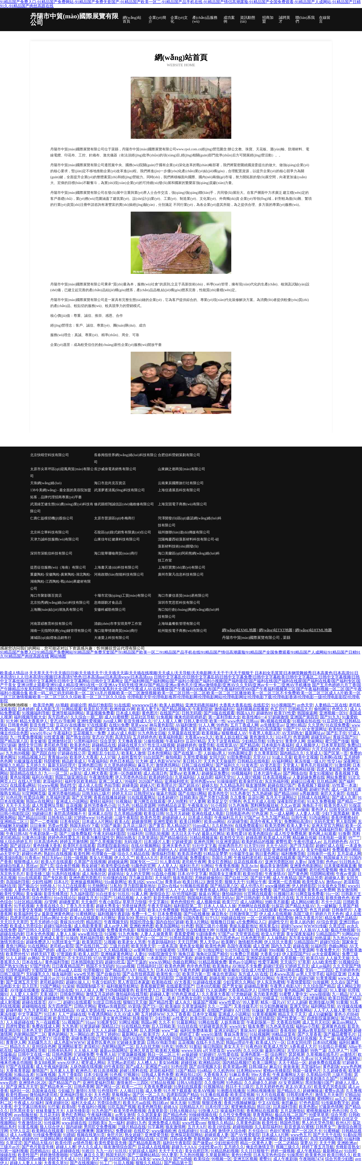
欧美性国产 (28, 1155)
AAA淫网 (53, 1058)
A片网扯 (108, 918)
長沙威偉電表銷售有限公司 (115, 469)
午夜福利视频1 (100, 1115)
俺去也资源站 (224, 974)
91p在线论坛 (65, 898)
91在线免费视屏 (76, 978)
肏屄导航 (227, 829)
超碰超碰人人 (174, 817)
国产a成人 (135, 1066)
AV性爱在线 (228, 1054)
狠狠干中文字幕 (208, 789)
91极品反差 (24, 1074)
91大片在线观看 (270, 1094)
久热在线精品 (62, 1010)
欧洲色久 (84, 1070)
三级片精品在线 (132, 1127)
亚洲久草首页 (141, 1050)
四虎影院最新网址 (323, 1018)
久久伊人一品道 (126, 789)
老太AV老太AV (298, 1086)
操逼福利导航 (232, 1111)
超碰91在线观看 (77, 1002)
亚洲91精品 (296, 725)
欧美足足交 (217, 801)
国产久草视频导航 (106, 841)
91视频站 (124, 801)
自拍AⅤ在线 (259, 849)
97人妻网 (198, 801)
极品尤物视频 (343, 930)
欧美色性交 (218, 793)
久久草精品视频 (128, 813)
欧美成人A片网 (277, 837)
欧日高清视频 (106, 1070)
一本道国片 (157, 958)
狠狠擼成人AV (234, 733)
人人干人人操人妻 (329, 1010)
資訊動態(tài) (247, 19)
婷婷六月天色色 (329, 914)
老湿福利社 (53, 781)
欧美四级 (44, 1098)
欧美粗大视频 (167, 1050)
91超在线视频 (239, 978)
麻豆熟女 (219, 914)
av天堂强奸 (91, 1018)
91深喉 (110, 934)
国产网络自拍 (295, 773)
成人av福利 (321, 966)
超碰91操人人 (78, 982)
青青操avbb (58, 757)
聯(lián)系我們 (305, 19)
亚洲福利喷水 (176, 781)
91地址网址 (213, 950)
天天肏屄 (89, 902)
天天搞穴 (288, 962)
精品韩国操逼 (175, 1119)
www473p (154, 882)
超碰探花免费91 (215, 773)
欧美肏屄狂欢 (251, 781)
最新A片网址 (29, 829)
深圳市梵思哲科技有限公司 (179, 602)
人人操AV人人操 (314, 930)
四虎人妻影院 (328, 769)
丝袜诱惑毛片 (230, 845)
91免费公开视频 (244, 954)
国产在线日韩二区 (91, 946)
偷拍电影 (173, 757)
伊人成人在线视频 (275, 914)
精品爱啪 (285, 918)
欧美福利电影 (171, 737)
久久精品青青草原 (249, 1038)
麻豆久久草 (94, 1155)
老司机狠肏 (241, 769)
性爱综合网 (34, 797)
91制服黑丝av (215, 998)
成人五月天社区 (316, 1022)
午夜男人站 (106, 1054)
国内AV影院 (133, 1038)
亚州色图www (202, 781)
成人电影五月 (48, 709)
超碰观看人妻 (216, 1135)
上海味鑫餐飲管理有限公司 (179, 624)
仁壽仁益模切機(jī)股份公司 (51, 518)
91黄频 (342, 1002)
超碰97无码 (273, 966)
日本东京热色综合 (269, 1155)
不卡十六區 (331, 902)
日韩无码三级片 (96, 793)
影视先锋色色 (338, 898)
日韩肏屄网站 (72, 994)
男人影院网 (346, 821)
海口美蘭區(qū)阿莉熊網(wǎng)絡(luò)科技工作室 (189, 556)
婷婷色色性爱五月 (64, 837)
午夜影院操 (202, 709)
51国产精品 (185, 1070)
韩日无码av (52, 857)
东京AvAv (249, 866)
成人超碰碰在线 (66, 1151)
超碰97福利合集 (58, 926)
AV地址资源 (252, 1098)
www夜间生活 (90, 934)
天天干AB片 (277, 845)
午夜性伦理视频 (107, 769)
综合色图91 (42, 898)
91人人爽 (207, 725)
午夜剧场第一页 (43, 833)
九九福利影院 (82, 894)
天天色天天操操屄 (219, 761)
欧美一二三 (132, 1086)
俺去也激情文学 (260, 1147)
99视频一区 (221, 1159)
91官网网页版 (34, 793)
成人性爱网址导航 (48, 805)
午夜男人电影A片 (264, 733)
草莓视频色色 (123, 1119)
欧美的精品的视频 (258, 841)
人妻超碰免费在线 (308, 777)
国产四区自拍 (44, 753)
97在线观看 (97, 725)
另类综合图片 (109, 1102)
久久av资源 (290, 805)
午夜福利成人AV (14, 1018)
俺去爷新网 (349, 870)
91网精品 (348, 1078)
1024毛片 (283, 737)
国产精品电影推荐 (144, 1143)
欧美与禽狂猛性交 (98, 837)
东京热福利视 (277, 781)
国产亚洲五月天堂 (22, 982)
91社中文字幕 (204, 845)
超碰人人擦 (66, 1147)
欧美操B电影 (11, 857)
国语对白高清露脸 (265, 729)
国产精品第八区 (14, 741)
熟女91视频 (46, 749)
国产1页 (47, 866)
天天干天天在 (171, 1151)
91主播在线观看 (214, 1094)
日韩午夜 (299, 817)
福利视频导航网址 (122, 986)
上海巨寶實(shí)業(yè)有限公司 (181, 567)
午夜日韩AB (16, 833)
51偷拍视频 (154, 741)
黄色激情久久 (261, 737)
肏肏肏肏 (291, 1066)
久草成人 (314, 753)
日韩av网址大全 (54, 918)
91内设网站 (319, 817)
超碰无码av (321, 737)
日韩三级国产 (12, 974)
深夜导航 (316, 862)
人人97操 (108, 757)
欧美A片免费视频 (163, 910)
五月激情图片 (53, 958)
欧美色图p (308, 1107)
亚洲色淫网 (204, 841)
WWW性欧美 (141, 998)
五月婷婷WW (152, 1014)
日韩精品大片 (300, 709)
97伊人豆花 (20, 1131)
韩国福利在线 (199, 898)
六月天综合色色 (326, 749)
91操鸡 (72, 938)
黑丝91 (141, 918)
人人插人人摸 (86, 1050)
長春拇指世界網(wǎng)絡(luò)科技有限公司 (125, 458)
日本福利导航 (285, 1107)
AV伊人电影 (152, 749)
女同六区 (217, 757)
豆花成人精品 (232, 958)
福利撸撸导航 (293, 853)
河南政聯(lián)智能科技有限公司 (119, 574)
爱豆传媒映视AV (293, 1139)
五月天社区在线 (310, 898)
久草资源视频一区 (195, 1078)
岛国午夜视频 (239, 946)
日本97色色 (10, 1139)
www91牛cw (40, 733)
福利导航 (246, 930)
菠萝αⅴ (175, 773)
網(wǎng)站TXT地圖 (275, 630)
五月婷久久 (36, 765)
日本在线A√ (32, 962)
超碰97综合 (330, 942)
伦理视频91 (93, 970)
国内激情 (52, 1119)
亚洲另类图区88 (279, 862)
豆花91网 (256, 797)
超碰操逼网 (118, 862)
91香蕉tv (32, 857)
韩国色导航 (290, 1123)
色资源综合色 (287, 1058)
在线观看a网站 (23, 785)
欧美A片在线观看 (56, 862)
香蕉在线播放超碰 (110, 797)
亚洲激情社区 (60, 741)
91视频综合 (349, 962)
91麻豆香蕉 (239, 1074)
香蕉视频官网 (152, 986)
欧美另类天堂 (143, 946)
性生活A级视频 (161, 745)
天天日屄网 (187, 942)
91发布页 (250, 765)
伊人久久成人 (90, 1147)
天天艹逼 (327, 1038)
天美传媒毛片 (246, 1006)
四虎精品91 (40, 1151)
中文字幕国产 (30, 1014)
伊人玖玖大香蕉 (278, 942)
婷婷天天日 (122, 793)
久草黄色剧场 (248, 1123)
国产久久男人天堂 (55, 729)
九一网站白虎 (82, 1034)
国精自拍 (100, 978)
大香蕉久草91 (56, 1163)
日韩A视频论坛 (183, 1111)
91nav (90, 1022)
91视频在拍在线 (306, 721)
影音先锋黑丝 (56, 894)
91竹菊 (54, 1107)
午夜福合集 (24, 749)
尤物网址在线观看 (254, 906)
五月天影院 (175, 749)
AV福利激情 (186, 725)
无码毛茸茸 (324, 821)
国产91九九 (330, 717)
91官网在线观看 (258, 894)
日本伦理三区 (217, 1107)
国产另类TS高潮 (213, 797)
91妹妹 (258, 1010)
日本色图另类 (253, 938)
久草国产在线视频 (90, 862)
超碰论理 (78, 705)
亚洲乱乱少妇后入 (103, 753)
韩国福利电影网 (59, 1078)
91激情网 (343, 765)
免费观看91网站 (346, 849)
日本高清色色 (46, 841)
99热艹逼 (318, 1050)
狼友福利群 (62, 974)
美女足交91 (27, 729)
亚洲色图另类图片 (85, 878)
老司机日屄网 (34, 870)
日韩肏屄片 (342, 910)
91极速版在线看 (28, 761)
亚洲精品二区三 (14, 821)
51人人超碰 (16, 958)
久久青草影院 (266, 753)
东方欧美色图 (265, 994)
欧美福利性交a (27, 914)
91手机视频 (24, 906)
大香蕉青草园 (18, 1070)
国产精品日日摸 (32, 817)
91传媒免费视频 (47, 1135)
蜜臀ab (81, 1098)
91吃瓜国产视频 (122, 1107)
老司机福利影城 (174, 857)
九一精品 (340, 994)
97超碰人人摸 (143, 849)
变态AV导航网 (62, 721)
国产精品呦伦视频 (289, 890)
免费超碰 (124, 1131)
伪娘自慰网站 (184, 962)
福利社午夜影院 (177, 1143)
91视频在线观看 (194, 886)
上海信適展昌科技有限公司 (179, 490)
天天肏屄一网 (154, 789)
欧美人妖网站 (171, 705)
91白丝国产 (153, 757)
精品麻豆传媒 (304, 837)
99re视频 (276, 950)
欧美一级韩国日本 (185, 809)
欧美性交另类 (272, 749)
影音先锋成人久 (138, 721)
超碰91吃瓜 (115, 962)
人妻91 (140, 954)
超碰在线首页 (34, 1002)
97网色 (235, 801)
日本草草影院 (333, 745)
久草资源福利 (194, 1006)
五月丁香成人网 (244, 725)
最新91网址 (275, 1050)
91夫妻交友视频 (28, 910)
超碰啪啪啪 (243, 1127)
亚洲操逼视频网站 (86, 882)
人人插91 (169, 1034)
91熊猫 (194, 1102)
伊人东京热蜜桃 (271, 982)
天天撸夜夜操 (130, 741)
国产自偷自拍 (108, 974)
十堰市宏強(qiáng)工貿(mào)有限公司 (122, 595)
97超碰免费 (84, 1054)
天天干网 (327, 1143)
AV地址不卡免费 (246, 966)
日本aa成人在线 (67, 970)
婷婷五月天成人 (62, 1159)
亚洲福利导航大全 (76, 1094)
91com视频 (125, 966)
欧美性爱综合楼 (115, 866)
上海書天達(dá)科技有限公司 (116, 567)
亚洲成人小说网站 (72, 801)
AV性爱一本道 (344, 785)
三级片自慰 (119, 946)
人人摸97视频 (249, 777)
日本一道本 (165, 998)
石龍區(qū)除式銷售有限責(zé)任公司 (122, 532)
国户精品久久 (289, 1090)
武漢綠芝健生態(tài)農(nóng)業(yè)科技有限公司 (61, 507)
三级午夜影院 (126, 817)
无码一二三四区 (319, 970)
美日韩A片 (192, 761)
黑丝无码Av (223, 898)
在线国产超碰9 (220, 1010)
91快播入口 (208, 1111)
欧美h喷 (69, 1107)
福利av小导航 (308, 1026)
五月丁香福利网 (120, 809)
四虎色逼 (52, 1030)
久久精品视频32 (118, 950)
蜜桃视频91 (111, 1038)
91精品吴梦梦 (215, 853)
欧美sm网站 (214, 821)
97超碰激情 (278, 717)
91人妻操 (338, 990)
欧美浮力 (151, 1034)
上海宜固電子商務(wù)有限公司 (182, 504)
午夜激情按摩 (101, 777)
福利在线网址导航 (30, 1050)
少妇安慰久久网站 (239, 982)
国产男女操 (232, 986)
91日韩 (84, 1159)
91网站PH (350, 934)
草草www (139, 725)
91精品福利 (273, 829)
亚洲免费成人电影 (164, 1123)
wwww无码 (191, 1050)
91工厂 (106, 1163)
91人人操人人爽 (89, 990)
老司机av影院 (62, 946)
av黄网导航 (143, 950)
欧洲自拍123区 (188, 1074)
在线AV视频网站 (145, 845)
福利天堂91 (225, 777)
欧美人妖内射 (302, 922)
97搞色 (76, 1155)
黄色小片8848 (346, 1014)
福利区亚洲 (336, 974)
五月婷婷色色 (145, 737)
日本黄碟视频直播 (340, 866)
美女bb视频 (169, 1062)
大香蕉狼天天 (215, 1074)
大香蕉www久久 (199, 737)
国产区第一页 (336, 753)
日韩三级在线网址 (198, 765)
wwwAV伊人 (68, 1062)
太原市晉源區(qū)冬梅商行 (114, 518)
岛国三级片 (303, 914)
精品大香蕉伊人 (34, 721)
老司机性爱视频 (323, 870)
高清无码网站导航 (326, 1139)
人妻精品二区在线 (331, 705)
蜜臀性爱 (284, 841)
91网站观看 (72, 709)
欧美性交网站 (12, 894)
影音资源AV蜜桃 (299, 1127)
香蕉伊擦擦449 (344, 817)
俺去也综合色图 (14, 733)
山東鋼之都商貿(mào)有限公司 (181, 469)
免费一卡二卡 (143, 914)
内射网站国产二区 (30, 1034)
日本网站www (248, 1070)
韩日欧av (160, 1102)
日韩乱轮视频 (157, 833)
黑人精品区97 (179, 825)
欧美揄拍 (231, 970)
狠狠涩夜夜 (212, 1102)
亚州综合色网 (44, 1046)
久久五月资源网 (300, 950)
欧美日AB (315, 958)
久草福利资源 (58, 797)
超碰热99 (264, 713)
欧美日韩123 (194, 882)
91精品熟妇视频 (225, 1151)
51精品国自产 (328, 934)
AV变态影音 (270, 765)
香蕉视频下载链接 (313, 785)
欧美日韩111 (201, 1018)
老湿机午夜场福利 (112, 998)
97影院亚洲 (42, 970)
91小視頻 (219, 805)
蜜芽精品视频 (26, 978)
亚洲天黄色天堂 (176, 845)
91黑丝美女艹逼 (66, 942)
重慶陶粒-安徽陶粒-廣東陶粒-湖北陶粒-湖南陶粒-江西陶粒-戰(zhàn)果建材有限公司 (60, 581)
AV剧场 (134, 1006)
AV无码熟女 (292, 733)
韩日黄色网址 (267, 853)
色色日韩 (44, 809)
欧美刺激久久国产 (322, 1078)
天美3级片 (49, 994)
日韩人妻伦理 (196, 721)
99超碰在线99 (233, 918)
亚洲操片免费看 (176, 990)
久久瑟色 (316, 725)
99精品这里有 (284, 1034)
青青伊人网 (295, 741)
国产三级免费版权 (75, 833)
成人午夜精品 (285, 878)
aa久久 (340, 1098)
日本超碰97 (167, 797)
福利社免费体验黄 (196, 1030)
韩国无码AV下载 (84, 825)
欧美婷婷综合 (161, 777)
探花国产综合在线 (57, 990)
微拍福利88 (232, 894)
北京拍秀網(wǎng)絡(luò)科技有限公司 (60, 602)
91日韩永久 (349, 862)
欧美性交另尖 (232, 837)
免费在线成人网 (46, 1026)
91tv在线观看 (29, 878)
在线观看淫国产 (180, 986)
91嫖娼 (69, 1135)
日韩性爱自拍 (270, 990)
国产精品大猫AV (300, 906)
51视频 (110, 942)
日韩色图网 (62, 1054)
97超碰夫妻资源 (131, 1042)
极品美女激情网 (274, 866)
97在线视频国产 (94, 890)
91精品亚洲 (41, 1018)
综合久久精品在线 (133, 853)
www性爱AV (230, 1002)
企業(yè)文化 (179, 19)
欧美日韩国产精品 (344, 998)
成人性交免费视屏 (290, 833)
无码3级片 (133, 841)
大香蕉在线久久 (50, 906)
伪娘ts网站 (338, 946)
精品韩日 (94, 922)
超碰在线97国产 (281, 785)
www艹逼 (169, 1030)
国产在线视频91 (84, 1163)
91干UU (212, 918)
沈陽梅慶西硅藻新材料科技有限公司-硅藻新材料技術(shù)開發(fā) (188, 542)
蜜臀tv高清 (334, 1090)
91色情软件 (108, 1090)
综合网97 (278, 1054)
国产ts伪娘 (182, 1159)
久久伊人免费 (174, 829)
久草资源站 (148, 837)
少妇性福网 (42, 882)
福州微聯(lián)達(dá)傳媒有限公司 (184, 532)
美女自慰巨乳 (197, 1151)
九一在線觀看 (48, 1022)
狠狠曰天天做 (135, 1002)
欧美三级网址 (264, 1062)
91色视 (116, 1074)
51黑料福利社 (86, 741)
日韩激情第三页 (243, 914)
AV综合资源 (326, 922)
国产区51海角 (309, 857)
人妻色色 (22, 890)
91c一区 (332, 894)
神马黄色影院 (161, 725)
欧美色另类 (150, 817)
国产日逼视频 (117, 849)
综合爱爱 (61, 1038)
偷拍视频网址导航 (113, 1078)
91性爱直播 (54, 737)
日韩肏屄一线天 (321, 853)
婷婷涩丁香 (189, 1034)
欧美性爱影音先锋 (111, 1143)
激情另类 (214, 882)
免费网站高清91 (298, 821)
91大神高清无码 (328, 1058)
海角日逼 (186, 954)
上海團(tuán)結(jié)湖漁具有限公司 (56, 609)
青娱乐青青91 (236, 1034)
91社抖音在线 (237, 950)
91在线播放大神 (200, 930)
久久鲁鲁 (238, 797)
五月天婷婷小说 (44, 922)
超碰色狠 (14, 1010)
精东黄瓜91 (269, 926)
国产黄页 (157, 825)
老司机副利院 (52, 982)
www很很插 (319, 994)
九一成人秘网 (281, 813)
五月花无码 (49, 1115)
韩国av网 (149, 1022)
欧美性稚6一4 (254, 717)
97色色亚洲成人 (185, 994)
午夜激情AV (275, 874)
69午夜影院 (114, 1066)
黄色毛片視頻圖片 (316, 765)
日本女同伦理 (299, 1042)
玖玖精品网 (327, 781)
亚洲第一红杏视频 (284, 882)
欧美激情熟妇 (149, 1119)
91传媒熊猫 (275, 1098)
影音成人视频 (180, 789)
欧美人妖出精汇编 (231, 737)
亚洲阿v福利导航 (125, 749)
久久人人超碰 (104, 1030)
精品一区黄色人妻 (256, 1143)
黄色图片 (150, 713)
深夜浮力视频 (176, 870)
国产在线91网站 (192, 793)
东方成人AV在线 (253, 974)
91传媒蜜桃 (165, 950)
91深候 (68, 986)
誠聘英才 (284, 19)
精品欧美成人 (74, 761)
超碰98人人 (167, 849)
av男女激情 (125, 1115)
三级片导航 (342, 1074)
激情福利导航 (163, 853)
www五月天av (119, 1010)
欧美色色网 (175, 966)
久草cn (307, 1058)
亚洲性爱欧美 (165, 821)
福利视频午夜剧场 (114, 914)
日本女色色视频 (40, 934)
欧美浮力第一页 (196, 974)
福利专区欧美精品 (81, 781)
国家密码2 (105, 1131)
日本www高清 (281, 974)
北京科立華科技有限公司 (49, 532)
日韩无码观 (192, 713)
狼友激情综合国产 (120, 1147)
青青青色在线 (191, 769)
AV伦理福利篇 (184, 894)
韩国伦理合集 (142, 922)
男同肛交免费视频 (100, 1127)
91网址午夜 (256, 882)
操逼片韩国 (166, 793)
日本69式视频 (208, 986)
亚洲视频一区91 (333, 713)
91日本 (50, 1014)
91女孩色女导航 (332, 886)
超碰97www (291, 926)
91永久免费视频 (321, 801)
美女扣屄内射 (297, 829)
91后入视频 (124, 1163)
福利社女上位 (165, 769)
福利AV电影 (42, 777)
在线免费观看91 (249, 825)
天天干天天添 (18, 805)
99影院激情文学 (162, 954)
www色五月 (301, 1135)
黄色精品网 (294, 990)
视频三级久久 (288, 1147)
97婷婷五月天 (297, 966)
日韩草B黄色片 (299, 1094)
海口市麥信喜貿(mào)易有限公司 (183, 595)
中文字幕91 (159, 902)
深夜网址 (351, 761)
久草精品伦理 (318, 1074)
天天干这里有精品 (223, 741)
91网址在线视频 (110, 910)
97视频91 (131, 1074)
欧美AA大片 (147, 857)
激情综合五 (159, 894)
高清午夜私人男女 (266, 821)
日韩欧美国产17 (187, 1058)
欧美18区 (136, 882)
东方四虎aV (58, 717)
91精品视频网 (340, 1030)
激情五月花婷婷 (100, 994)
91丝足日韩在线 (107, 1002)
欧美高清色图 (189, 853)
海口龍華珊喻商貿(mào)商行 (116, 553)
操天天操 (178, 1102)
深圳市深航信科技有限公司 (51, 553)
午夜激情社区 (30, 1123)
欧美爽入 (192, 773)
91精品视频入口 (32, 757)
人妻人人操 (66, 934)
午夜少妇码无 (104, 982)
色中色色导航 (199, 966)
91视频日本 (284, 894)
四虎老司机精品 (24, 918)
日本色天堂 (32, 1030)
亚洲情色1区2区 (33, 1082)
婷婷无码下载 (43, 954)
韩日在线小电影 (137, 769)
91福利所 (135, 833)
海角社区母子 (143, 1078)
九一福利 (116, 1123)
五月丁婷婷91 (108, 1034)
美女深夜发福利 (300, 934)
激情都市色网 (250, 942)
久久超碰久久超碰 (260, 1082)
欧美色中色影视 (293, 789)
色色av (332, 862)
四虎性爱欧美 (18, 1026)
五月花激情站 (292, 1111)
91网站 (207, 866)
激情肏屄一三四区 (132, 1082)
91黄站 (195, 1046)
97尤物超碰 (242, 994)
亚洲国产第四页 (304, 717)
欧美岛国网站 (167, 926)
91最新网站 (186, 1022)
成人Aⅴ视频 (20, 1135)
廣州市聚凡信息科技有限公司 (181, 574)
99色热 (222, 725)
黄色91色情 (241, 1155)
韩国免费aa (219, 849)
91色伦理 (14, 797)
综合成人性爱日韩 (257, 970)
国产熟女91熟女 (14, 966)
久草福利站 (185, 777)
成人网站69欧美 (305, 902)
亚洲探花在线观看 (262, 958)
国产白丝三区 (236, 878)
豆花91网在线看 (267, 769)
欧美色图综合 (260, 833)
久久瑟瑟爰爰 (149, 1115)
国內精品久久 (292, 753)
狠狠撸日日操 (222, 922)
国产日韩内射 (248, 898)
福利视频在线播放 (252, 709)
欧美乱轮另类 (96, 709)
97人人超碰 (297, 1002)
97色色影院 (309, 1102)
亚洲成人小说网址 (234, 1014)
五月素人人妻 (62, 1070)
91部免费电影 (239, 757)
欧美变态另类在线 (330, 1086)
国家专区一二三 (144, 862)
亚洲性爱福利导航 (98, 1082)
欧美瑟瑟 (141, 1010)
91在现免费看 (338, 725)
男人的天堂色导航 (318, 1123)
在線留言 (324, 19)
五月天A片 (197, 1127)
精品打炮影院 (100, 705)
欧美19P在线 (219, 1127)
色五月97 (278, 709)
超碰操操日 (268, 1030)
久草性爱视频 (195, 757)
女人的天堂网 (138, 874)
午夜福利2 (62, 733)
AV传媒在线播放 (24, 990)
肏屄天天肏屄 (332, 793)
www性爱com (194, 1123)
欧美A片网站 (197, 922)
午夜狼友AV (198, 805)
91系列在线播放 (66, 874)
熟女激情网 (347, 890)
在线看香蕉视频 (122, 870)
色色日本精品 (122, 761)
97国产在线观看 (20, 1066)
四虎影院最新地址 (113, 845)
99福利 (131, 781)
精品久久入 (20, 1046)
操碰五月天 (88, 898)
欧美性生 (270, 1123)
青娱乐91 (248, 1030)
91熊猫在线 (291, 998)
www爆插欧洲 (277, 886)
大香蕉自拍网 (288, 1022)
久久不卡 (167, 1022)
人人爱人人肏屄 (24, 994)
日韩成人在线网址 (314, 797)
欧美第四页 (92, 942)
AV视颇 (61, 705)
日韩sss (252, 721)
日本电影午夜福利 (277, 745)
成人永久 (183, 1002)
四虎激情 (238, 890)
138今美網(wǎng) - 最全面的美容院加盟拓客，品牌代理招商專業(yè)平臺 (60, 493)
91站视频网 (260, 1034)
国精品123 (111, 1026)
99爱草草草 (319, 1115)
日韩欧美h (188, 797)
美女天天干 (234, 1046)
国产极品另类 (310, 878)
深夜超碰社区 (57, 1102)
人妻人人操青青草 (156, 934)
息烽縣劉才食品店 (108, 602)
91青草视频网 (264, 1014)
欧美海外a (204, 938)
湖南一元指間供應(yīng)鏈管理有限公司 (61, 631)
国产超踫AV (189, 785)
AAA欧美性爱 (324, 962)
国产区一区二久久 (148, 1094)
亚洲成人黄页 (52, 938)
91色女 (167, 1046)
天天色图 (102, 1094)
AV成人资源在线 (90, 1010)
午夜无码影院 (161, 978)
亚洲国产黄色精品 (74, 749)
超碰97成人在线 (329, 845)
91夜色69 (254, 1046)
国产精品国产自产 (65, 1082)
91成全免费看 (259, 890)
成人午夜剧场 (285, 1159)
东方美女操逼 (301, 938)
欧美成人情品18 (14, 673)
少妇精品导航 (253, 741)
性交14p (334, 761)
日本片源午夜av (267, 773)
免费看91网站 (223, 1119)
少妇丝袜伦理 (226, 1143)
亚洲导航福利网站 (68, 713)
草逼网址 (352, 1058)
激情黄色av (94, 849)
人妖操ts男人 (214, 753)
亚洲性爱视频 (89, 721)
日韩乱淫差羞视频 (151, 809)
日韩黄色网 (18, 725)
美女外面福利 (318, 849)
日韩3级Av (258, 1066)
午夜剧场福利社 (162, 942)
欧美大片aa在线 (137, 1102)
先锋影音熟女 (348, 1147)
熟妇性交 (68, 785)
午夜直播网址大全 (288, 1074)
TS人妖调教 (215, 990)
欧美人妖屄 (88, 954)
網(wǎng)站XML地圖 (239, 630)
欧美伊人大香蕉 (84, 757)
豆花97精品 (196, 741)
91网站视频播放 (261, 1090)
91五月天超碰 (178, 813)
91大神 (12, 721)
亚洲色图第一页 (254, 1054)
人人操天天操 (338, 958)
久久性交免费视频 (235, 1115)
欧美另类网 (275, 825)
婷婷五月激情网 (74, 841)
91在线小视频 (164, 874)
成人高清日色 (155, 773)
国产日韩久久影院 (34, 930)
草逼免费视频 (270, 1119)
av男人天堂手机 (310, 974)
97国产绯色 (40, 966)
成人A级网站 (251, 902)
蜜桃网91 (325, 1098)
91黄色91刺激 (34, 837)
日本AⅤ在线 (167, 970)
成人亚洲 (261, 946)
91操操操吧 (227, 781)
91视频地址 (214, 1086)
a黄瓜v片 (64, 950)
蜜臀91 (265, 1159)
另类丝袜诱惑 (134, 906)
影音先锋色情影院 (169, 898)
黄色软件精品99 (244, 809)
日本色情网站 (159, 753)
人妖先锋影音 (232, 1022)
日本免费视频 (169, 914)
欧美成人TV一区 (270, 1042)
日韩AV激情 (173, 930)
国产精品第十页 (178, 1163)
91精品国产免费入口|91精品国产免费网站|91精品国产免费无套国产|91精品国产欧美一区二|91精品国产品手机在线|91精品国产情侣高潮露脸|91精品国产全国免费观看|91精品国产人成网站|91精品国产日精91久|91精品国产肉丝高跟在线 (180, 654)
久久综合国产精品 (319, 986)
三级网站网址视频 (56, 1139)
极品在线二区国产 (291, 1115)
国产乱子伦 (336, 733)
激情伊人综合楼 (232, 1131)
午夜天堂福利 (160, 906)
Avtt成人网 (112, 721)
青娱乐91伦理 (72, 922)
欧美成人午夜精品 (80, 1058)
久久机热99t (222, 825)
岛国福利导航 (18, 882)
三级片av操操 (297, 809)
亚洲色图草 (50, 849)
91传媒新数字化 (335, 1102)
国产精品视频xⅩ (176, 709)
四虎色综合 (247, 1119)
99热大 (181, 1046)
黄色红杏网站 (73, 1115)
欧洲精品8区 (210, 1062)
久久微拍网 (214, 1082)
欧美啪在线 (162, 982)
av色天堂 (305, 705)
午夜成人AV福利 (28, 1102)
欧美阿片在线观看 (79, 845)
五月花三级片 (135, 825)
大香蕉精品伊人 (242, 990)
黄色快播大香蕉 (47, 845)
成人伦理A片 (251, 886)
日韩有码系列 (60, 1050)
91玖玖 (124, 894)
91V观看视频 (93, 930)
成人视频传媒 (208, 902)
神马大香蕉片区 (309, 918)
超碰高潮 (254, 837)
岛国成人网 (128, 1030)
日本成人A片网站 (97, 821)
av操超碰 (189, 1054)
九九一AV (104, 1151)
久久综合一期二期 (86, 717)
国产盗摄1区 (317, 990)
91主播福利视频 (301, 1098)
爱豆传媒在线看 (130, 958)
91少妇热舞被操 (274, 1006)
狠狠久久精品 (12, 765)
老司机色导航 (56, 745)
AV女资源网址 (314, 729)
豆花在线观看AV (248, 862)
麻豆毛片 (146, 765)
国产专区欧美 (55, 878)
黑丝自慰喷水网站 (34, 769)
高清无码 (123, 737)
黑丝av (32, 866)
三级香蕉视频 (30, 998)
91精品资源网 (143, 805)
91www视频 (48, 785)
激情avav (334, 882)
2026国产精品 (151, 781)
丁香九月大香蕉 (80, 906)
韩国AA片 (245, 713)
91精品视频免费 (213, 962)
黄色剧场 (331, 1066)
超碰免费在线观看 (324, 1062)
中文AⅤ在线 (269, 1102)
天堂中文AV (80, 769)
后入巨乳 (30, 986)
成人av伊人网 (116, 926)
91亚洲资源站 (228, 841)
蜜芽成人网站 (93, 1062)
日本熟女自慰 (189, 998)
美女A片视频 (100, 857)
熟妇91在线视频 (58, 853)
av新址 (76, 773)
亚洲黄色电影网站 (306, 866)
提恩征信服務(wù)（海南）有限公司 (58, 567)
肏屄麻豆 (289, 1102)
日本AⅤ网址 (223, 870)
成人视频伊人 (307, 745)
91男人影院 (136, 910)
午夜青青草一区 (80, 998)
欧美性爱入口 (148, 990)
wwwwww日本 (144, 705)
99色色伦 (8, 789)
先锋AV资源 (113, 829)
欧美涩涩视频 (242, 1094)
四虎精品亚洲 (226, 1018)
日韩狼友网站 (268, 930)
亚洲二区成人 (111, 781)
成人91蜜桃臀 (116, 717)
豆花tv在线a (167, 886)
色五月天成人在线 (259, 801)
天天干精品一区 (292, 1062)
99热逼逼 (323, 938)
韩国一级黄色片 (307, 1070)
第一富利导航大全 (224, 717)
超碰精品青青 (256, 986)
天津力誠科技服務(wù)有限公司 (54, 539)
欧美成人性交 (275, 1046)
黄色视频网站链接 (299, 769)
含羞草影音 (158, 1111)
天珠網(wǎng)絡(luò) (46, 483)
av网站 (33, 958)
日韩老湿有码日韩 (126, 890)
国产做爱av (202, 1143)
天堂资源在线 (247, 934)
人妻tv (300, 862)
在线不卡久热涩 (210, 1042)
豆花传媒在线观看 (279, 857)
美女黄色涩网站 (117, 1018)
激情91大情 (86, 1090)
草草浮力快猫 (134, 902)
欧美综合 (202, 1159)
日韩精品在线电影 (253, 761)
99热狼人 (134, 829)
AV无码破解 (296, 870)
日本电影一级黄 (332, 837)
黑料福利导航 (92, 938)
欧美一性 (217, 721)
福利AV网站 (263, 978)
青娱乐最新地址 (243, 926)
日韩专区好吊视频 (345, 809)
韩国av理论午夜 (240, 1042)
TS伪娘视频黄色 (119, 990)
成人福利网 (268, 1078)
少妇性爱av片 (210, 1147)
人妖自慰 (205, 777)
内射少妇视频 (292, 1078)
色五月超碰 (319, 910)
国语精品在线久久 (26, 773)
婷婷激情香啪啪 (54, 1155)
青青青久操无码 (76, 1030)
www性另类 (84, 974)
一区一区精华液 (261, 918)
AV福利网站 (282, 761)
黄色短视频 (20, 777)
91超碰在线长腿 (207, 982)
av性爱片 (180, 1018)
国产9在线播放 (197, 914)
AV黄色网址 (32, 1058)
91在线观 (122, 705)
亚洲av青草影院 (312, 1030)
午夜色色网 (189, 970)
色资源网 (301, 737)
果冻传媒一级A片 (310, 761)
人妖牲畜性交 (129, 757)
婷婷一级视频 (282, 1151)
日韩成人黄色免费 (157, 1074)
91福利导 (319, 946)
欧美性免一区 (168, 974)
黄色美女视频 (191, 946)
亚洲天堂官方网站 (327, 825)
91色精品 (234, 1082)
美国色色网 (10, 938)
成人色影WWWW (164, 761)
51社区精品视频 (28, 902)
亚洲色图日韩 (90, 765)
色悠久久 (340, 709)
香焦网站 (304, 1010)
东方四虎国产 (60, 1006)
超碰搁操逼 (313, 1090)
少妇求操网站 (314, 998)
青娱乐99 (125, 918)
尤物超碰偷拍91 (209, 878)
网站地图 (58, 656)
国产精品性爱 (161, 1002)
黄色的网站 (58, 1034)
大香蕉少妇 (270, 954)
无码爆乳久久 (38, 974)
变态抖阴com (246, 870)
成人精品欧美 (193, 1010)
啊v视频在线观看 (275, 721)
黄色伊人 (319, 809)
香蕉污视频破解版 (240, 1102)
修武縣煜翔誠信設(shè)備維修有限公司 (124, 504)
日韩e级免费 (180, 1139)
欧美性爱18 (237, 833)
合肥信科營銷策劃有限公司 (179, 455)
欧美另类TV (40, 1038)
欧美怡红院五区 (343, 729)
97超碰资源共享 (213, 1026)
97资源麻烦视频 (132, 1054)
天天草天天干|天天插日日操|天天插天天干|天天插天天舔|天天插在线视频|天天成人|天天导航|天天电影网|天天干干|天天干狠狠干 (141, 673)
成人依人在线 (90, 785)
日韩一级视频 (75, 857)
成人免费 (153, 1090)
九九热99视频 (18, 753)
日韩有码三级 (60, 817)
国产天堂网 (82, 797)
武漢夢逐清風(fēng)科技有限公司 (119, 490)
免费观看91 (200, 857)
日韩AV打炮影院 (130, 1058)
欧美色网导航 (150, 1107)
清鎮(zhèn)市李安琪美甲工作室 (118, 624)
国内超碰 (74, 1127)
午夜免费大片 (328, 950)
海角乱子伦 (312, 805)
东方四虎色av (236, 789)
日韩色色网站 (22, 1098)
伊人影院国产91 (296, 954)
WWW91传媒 (315, 926)
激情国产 (40, 1070)
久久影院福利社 (268, 1127)
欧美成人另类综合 (26, 926)
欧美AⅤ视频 (204, 1090)
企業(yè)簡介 (157, 19)
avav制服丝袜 (25, 1115)
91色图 (188, 926)
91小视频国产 (283, 705)
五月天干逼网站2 (281, 797)
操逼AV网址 (209, 894)
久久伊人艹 (338, 1050)
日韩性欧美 (200, 870)
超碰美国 (130, 785)
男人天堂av (209, 942)
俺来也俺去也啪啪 (16, 1062)
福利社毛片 (189, 866)
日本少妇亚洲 (96, 1074)
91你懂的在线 (115, 878)
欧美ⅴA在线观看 (84, 918)
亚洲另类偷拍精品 (64, 793)
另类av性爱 (58, 825)
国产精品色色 (175, 1115)
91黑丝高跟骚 (181, 938)
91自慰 (350, 1151)
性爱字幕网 (268, 962)
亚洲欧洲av (347, 1143)
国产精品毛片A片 (120, 970)
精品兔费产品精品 (341, 918)
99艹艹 (354, 837)
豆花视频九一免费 (89, 733)
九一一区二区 (56, 773)
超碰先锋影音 (206, 958)
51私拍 (116, 886)
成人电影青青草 (88, 926)
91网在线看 (208, 1022)
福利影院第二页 (187, 906)
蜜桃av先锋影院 (112, 1006)
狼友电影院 (183, 878)
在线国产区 (170, 713)
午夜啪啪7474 (311, 1159)
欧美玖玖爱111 (66, 1018)
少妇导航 (162, 1018)
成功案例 (229, 19)
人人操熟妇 (277, 938)
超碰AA (170, 1107)
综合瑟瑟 (108, 741)
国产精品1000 (286, 793)
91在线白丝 (85, 1078)
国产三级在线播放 (235, 1139)
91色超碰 (104, 817)
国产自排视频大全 (205, 1066)
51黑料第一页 (189, 950)
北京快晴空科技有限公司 (49, 455)
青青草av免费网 (321, 890)
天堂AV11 (261, 757)
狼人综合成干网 (186, 1098)
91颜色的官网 (143, 866)
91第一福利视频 (14, 1151)
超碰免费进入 (38, 942)
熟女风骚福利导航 (326, 829)
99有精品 (60, 769)
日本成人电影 (128, 713)
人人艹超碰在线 (72, 1014)
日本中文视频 (204, 1014)
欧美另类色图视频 (130, 1111)
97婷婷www (84, 817)
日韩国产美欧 (180, 958)
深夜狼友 (275, 1038)
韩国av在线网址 (40, 801)
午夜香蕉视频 (227, 866)
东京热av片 (212, 1098)
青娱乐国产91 (345, 737)
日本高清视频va (276, 777)
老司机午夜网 (194, 862)
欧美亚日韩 (154, 813)
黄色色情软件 (182, 902)
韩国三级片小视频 (211, 926)
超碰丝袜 (189, 1062)
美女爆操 (34, 894)
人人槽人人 (237, 910)
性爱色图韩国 (158, 1038)
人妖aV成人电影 (121, 733)
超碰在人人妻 (86, 1139)
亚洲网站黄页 (70, 1046)
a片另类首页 (214, 1050)
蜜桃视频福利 (318, 1111)
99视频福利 (242, 773)
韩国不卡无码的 (100, 966)
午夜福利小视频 (92, 1107)
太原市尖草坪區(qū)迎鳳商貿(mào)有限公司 (62, 472)
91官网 (162, 1139)
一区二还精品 (286, 1143)
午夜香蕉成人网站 (212, 890)
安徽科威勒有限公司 (110, 609)
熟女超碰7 (90, 866)
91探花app (311, 1119)
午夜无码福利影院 (109, 833)
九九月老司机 (36, 1010)
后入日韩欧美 (163, 1026)
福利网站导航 (323, 1006)
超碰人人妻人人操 (26, 1163)
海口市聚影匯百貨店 (46, 595)
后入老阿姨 (150, 1030)
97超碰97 (207, 1054)
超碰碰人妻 (160, 994)
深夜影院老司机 (291, 801)
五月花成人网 (349, 853)
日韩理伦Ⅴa (144, 793)
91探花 (278, 906)
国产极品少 (28, 886)
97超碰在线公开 (72, 753)
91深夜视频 (46, 1074)
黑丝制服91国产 (319, 1082)
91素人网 (139, 894)
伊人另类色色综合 (131, 777)
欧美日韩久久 (339, 1155)
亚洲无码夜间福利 (201, 705)
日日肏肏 (38, 825)
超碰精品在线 (104, 745)
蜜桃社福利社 (102, 801)
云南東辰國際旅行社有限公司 (181, 483)
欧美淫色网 (43, 705)
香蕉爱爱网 (184, 934)
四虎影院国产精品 (182, 1094)
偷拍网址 (322, 709)
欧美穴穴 (230, 902)
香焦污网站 (16, 946)
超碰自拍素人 (12, 866)
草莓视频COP (205, 1139)
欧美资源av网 (235, 1066)
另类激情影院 (56, 910)
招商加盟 (268, 19)
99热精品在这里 (171, 805)
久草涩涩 (337, 926)
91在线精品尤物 (135, 1026)
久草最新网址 (217, 1155)
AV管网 (50, 902)
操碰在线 (8, 1155)
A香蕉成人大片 (303, 1046)
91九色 (124, 805)
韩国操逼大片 (336, 857)
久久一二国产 (220, 1006)
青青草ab (173, 882)
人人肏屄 (143, 898)
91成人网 (208, 1131)
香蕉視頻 (288, 1030)
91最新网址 (204, 1038)
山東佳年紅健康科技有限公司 (117, 539)
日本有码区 (70, 821)
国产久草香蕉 (309, 1034)
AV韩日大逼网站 (202, 829)
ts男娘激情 (309, 793)
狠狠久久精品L (221, 1123)
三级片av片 (50, 978)
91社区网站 (119, 1159)
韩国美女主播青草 (225, 874)
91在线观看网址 (141, 797)
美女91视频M (321, 773)
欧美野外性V (17, 954)
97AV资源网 (104, 958)
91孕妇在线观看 (187, 1086)
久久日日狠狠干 (255, 1151)
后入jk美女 (140, 1159)
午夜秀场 (26, 809)
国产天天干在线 (327, 1135)
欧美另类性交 (44, 890)
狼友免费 (256, 1026)
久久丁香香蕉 (178, 1014)
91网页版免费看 (310, 894)
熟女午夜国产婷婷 (38, 950)
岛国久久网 (222, 857)
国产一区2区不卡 (307, 1131)
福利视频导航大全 (30, 717)
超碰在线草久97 (132, 745)
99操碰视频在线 (203, 1115)
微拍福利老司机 (44, 1094)
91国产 (106, 898)
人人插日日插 (131, 1090)
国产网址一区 (108, 1086)
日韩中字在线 (150, 870)
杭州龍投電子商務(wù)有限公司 (182, 631)
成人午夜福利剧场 (94, 789)
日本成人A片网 (275, 1135)
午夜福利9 (174, 741)
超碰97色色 (319, 789)
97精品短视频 (163, 1082)
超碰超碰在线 (235, 729)
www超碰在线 (74, 1123)
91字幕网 (156, 1127)
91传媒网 (320, 982)
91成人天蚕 (282, 757)
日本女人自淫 (272, 870)
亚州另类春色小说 (100, 805)
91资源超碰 (90, 1026)
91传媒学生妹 (241, 853)
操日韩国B (212, 1046)
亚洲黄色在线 (334, 1026)
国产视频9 (331, 1119)
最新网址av (315, 733)
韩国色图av (190, 910)
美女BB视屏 (44, 1062)
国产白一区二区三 (151, 938)
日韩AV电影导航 (161, 1042)
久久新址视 (137, 978)
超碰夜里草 (69, 902)
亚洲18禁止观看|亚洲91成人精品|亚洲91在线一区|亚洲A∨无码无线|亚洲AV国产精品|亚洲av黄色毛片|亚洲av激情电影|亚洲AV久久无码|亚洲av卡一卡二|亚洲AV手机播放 (164, 685)
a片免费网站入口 (251, 922)
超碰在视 (301, 946)
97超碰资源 (182, 841)
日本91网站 (168, 729)
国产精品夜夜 (271, 809)
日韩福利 (106, 1058)
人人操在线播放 (92, 870)
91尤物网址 (98, 886)
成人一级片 (341, 789)
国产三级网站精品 (143, 1155)
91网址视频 (129, 1022)
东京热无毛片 (12, 874)
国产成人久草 (344, 797)
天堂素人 (291, 765)
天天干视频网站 (62, 870)
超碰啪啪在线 (34, 1006)
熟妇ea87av (222, 749)
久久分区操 (253, 1050)
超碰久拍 (210, 785)
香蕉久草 (188, 729)
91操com (223, 1038)
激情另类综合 (12, 942)
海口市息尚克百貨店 (110, 483)
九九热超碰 (262, 793)
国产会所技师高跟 (138, 974)
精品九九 (146, 970)
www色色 (235, 721)
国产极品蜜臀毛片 (340, 1034)
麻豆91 (275, 1066)
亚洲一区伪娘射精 (125, 773)
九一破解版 (326, 906)
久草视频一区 (292, 958)
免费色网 (292, 1119)
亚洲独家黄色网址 (117, 954)
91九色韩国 (126, 1098)
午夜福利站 (98, 761)
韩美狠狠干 (142, 1018)
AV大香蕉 (182, 982)
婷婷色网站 (110, 1139)
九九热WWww (345, 938)
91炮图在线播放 (231, 1090)
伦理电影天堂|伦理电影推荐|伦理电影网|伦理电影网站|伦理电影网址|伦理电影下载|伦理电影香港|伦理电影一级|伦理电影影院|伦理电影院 (180, 699)
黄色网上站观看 (322, 833)
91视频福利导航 (36, 713)
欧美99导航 (253, 874)
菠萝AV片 (309, 1143)
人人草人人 (167, 866)
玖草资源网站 (215, 1058)
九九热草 (70, 1026)
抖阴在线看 (182, 1038)
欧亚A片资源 (272, 934)
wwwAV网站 (160, 962)
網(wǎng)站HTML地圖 (313, 630)
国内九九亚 (281, 946)
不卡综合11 (258, 1131)
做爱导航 (206, 745)
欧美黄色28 (315, 1155)
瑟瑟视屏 (296, 1054)
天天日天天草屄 (14, 922)
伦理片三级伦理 (62, 789)
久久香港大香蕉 (216, 994)
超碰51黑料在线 (133, 1070)
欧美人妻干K (148, 709)
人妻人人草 (64, 1098)
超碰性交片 (278, 922)
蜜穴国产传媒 (337, 741)
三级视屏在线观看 (191, 978)
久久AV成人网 (126, 1014)
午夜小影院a (110, 902)
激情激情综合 (97, 1119)
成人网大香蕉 (95, 773)
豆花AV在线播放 (70, 725)
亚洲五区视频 (245, 1159)
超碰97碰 (306, 978)
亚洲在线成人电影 (208, 813)
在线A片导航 (29, 781)
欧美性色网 (215, 946)
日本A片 (61, 882)
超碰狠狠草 (211, 970)
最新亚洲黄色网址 (58, 914)
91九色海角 (239, 805)
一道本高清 (167, 946)
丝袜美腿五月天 (50, 1111)
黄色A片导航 (209, 729)
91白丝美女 (106, 894)
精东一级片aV (272, 1002)
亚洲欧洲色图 (141, 926)
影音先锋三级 (42, 725)
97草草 (304, 962)
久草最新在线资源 (184, 733)
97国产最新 (111, 825)
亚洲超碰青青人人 (288, 849)
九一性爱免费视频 (26, 737)
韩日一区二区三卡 (164, 1054)
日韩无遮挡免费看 (155, 1098)
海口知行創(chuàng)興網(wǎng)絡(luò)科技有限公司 (188, 613)
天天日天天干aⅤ (185, 833)
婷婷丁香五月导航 (318, 1147)
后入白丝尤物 (147, 1046)
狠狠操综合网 (149, 930)
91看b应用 (352, 1135)
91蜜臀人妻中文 (293, 994)
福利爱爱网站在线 (138, 1139)
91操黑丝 (295, 1155)
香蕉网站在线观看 (262, 1111)
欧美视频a (210, 733)
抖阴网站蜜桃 (322, 874)
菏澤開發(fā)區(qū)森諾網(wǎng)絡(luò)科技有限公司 (189, 521)
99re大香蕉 (263, 1058)
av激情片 (348, 1054)
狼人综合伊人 (52, 1127)
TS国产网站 (50, 986)
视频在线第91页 (91, 1135)
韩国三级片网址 (142, 729)
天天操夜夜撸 (199, 749)
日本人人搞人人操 (220, 906)
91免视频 (164, 717)
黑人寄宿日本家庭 (134, 982)
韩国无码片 (116, 1155)
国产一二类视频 (44, 821)
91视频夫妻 (226, 930)
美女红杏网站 (220, 862)
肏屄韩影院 (265, 1018)
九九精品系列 (232, 785)
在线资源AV (227, 745)
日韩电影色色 (238, 813)
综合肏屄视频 (68, 866)
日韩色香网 (84, 1086)
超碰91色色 (32, 853)
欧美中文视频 (306, 757)
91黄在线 (100, 749)
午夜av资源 (83, 729)
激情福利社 (224, 709)
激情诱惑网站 (168, 765)
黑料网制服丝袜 (264, 805)
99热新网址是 (240, 753)
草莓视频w (121, 1094)
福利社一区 (20, 1090)
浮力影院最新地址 (139, 886)
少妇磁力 (66, 1090)
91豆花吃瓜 (333, 721)
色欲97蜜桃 (280, 1131)
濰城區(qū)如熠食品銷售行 (50, 638)
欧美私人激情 (133, 753)
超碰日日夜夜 (303, 781)
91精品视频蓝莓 (204, 837)
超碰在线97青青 (193, 849)
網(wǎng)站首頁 (132, 19)
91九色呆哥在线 (280, 1026)
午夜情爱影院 (299, 982)
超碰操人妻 (334, 878)
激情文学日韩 (30, 745)
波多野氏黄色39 (101, 1042)
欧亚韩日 (152, 829)
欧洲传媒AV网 (122, 709)
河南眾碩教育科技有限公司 (51, 624)
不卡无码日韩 (79, 958)
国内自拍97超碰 (170, 922)
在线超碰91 (188, 1131)
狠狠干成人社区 (32, 789)
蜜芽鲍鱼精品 (243, 1107)
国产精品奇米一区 (56, 1086)
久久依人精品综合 (245, 998)
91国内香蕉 (193, 918)
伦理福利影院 (249, 829)
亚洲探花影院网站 (186, 1135)
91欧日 (88, 1151)
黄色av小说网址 (242, 962)
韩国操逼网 (307, 713)
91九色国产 (102, 1111)
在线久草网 (154, 890)
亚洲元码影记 (226, 1030)
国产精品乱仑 (216, 809)
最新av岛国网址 (114, 1050)
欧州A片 (343, 1123)
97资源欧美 (67, 954)
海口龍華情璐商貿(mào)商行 (116, 631)
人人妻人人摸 (307, 813)
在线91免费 (119, 725)
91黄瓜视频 (28, 1127)
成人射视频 (10, 1002)
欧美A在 (122, 821)
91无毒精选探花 (57, 829)
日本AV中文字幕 (192, 874)
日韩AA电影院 (189, 1082)
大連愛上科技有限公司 (111, 638)
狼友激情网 (256, 785)
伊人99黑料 (177, 801)
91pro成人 (201, 825)
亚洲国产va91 (157, 1066)
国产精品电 (250, 745)
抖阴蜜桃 (52, 761)
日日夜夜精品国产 (68, 966)
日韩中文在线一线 (34, 1054)
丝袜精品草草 (18, 898)
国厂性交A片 (213, 910)
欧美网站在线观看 (48, 1131)
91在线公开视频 (332, 1046)
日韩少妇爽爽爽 (66, 930)
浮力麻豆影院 (141, 878)
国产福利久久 (228, 765)
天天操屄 (163, 878)
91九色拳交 (240, 793)
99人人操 (239, 849)
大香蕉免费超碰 (158, 1086)
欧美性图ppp (17, 1094)
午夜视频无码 (116, 922)
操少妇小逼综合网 (165, 918)
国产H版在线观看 (219, 713)
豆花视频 (74, 805)
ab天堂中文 (10, 853)
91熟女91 (275, 741)
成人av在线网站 (242, 1078)
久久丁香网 (68, 890)
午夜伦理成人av (307, 841)
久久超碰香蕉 (335, 1070)
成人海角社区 (94, 874)
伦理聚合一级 (104, 853)
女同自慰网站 (298, 749)
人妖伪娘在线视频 (86, 1066)
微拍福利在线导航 (132, 994)
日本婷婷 (26, 709)
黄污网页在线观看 (149, 801)
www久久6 (161, 1159)
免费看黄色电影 (121, 930)
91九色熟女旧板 (152, 733)
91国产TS (291, 729)
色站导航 (112, 785)
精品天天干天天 (292, 1014)
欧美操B (172, 1006)
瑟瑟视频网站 (159, 1058)
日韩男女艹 (325, 1127)
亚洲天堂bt (299, 1006)
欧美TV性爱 (284, 713)
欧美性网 (82, 853)
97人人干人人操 (179, 890)
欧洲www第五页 (293, 910)
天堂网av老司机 (121, 1062)
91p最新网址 (116, 882)
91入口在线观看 (72, 886)
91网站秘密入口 (88, 950)
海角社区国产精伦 (212, 954)
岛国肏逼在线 (44, 1090)
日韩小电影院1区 (15, 813)
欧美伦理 (63, 1143)
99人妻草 (251, 1002)
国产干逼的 (137, 962)
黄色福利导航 (57, 962)
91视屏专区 (107, 1022)
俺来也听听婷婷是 (190, 717)
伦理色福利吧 (18, 970)
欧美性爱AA (313, 882)
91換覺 (344, 833)
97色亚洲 (260, 813)
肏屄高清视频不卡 (70, 813)
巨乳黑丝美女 (22, 1111)
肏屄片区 (115, 1135)
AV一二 (54, 1002)
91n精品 (204, 1070)
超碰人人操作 (82, 910)
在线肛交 (261, 705)
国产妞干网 (72, 849)
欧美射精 (232, 1098)
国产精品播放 (246, 749)
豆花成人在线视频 (154, 1147)
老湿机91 (92, 1046)
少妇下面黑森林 (335, 813)
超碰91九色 (136, 1123)
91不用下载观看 (177, 1090)
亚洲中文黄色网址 (110, 729)
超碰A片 (147, 785)
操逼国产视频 (205, 1002)
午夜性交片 (286, 978)
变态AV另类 (102, 737)
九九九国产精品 (275, 817)
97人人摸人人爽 (168, 721)
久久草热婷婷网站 (120, 765)
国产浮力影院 (302, 845)
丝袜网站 (315, 741)
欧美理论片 (167, 785)
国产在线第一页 (187, 753)
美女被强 (38, 741)
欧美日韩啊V (191, 821)
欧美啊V (228, 942)
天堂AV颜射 (297, 1050)
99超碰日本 (42, 813)
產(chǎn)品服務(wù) (204, 19)
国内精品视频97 (236, 1062)
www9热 (234, 1050)
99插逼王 (270, 998)
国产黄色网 (298, 874)
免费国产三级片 (120, 938)
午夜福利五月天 (228, 817)
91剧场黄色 (206, 934)
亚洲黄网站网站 (165, 1010)
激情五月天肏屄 (329, 1094)
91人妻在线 (170, 862)
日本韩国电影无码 (87, 962)
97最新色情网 (331, 1107)
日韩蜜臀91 (32, 1119)
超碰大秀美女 (108, 906)
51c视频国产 (73, 1022)
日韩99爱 (117, 978)
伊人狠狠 (30, 938)
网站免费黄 (336, 777)
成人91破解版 (320, 1014)
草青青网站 (263, 1115)
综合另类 (339, 1115)
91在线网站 (38, 946)
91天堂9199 (254, 845)
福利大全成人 (83, 1102)
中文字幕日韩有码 (30, 1107)
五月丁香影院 (70, 1074)
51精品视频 (123, 898)
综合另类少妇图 (339, 1159)
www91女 (237, 1026)
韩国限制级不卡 (90, 986)
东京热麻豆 (167, 1078)
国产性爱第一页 (291, 1018)
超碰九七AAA (183, 1147)
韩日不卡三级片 (239, 1086)
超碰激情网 (141, 821)
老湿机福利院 (161, 1070)
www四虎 (8, 1082)
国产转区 (290, 930)
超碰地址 (116, 874)
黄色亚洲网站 (265, 1139)
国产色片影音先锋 (38, 1147)
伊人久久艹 (124, 857)
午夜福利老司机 (248, 857)
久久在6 (338, 982)
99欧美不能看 (277, 902)
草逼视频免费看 (100, 713)
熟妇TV (246, 1018)
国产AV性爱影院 (245, 1135)
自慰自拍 (96, 809)
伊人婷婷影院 (304, 886)
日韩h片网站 (85, 1006)
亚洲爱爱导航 (157, 1135)
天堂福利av (311, 1066)
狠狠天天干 (234, 882)
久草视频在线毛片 (322, 1054)
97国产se (251, 817)
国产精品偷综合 (174, 837)
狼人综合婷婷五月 (16, 841)
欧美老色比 (80, 745)
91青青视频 (326, 978)
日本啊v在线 (331, 757)
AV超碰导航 (237, 821)
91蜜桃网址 (86, 914)
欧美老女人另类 (132, 942)
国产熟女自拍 (78, 737)
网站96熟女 (126, 837)
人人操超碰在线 (20, 1022)
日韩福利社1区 (150, 966)
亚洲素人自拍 (100, 813)
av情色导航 (83, 1143)
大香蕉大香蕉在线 (235, 705)
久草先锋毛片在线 (278, 898)
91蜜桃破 (332, 1131)
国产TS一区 (153, 1006)
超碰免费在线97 (85, 1038)
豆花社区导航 (142, 717)
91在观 (198, 990)
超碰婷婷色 (186, 745)
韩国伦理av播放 (32, 1159)
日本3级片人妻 (157, 841)
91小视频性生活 (87, 829)
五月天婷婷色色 (269, 1086)
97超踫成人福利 (143, 1151)
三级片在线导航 (263, 789)
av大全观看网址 (326, 954)
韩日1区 (264, 1107)
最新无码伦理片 (62, 765)
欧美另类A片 (335, 805)
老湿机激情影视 (280, 1010)
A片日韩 (242, 1010)
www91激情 (211, 1034)
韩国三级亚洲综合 (71, 777)
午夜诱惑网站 (100, 1014)
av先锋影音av (272, 725)
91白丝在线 (187, 1026)
